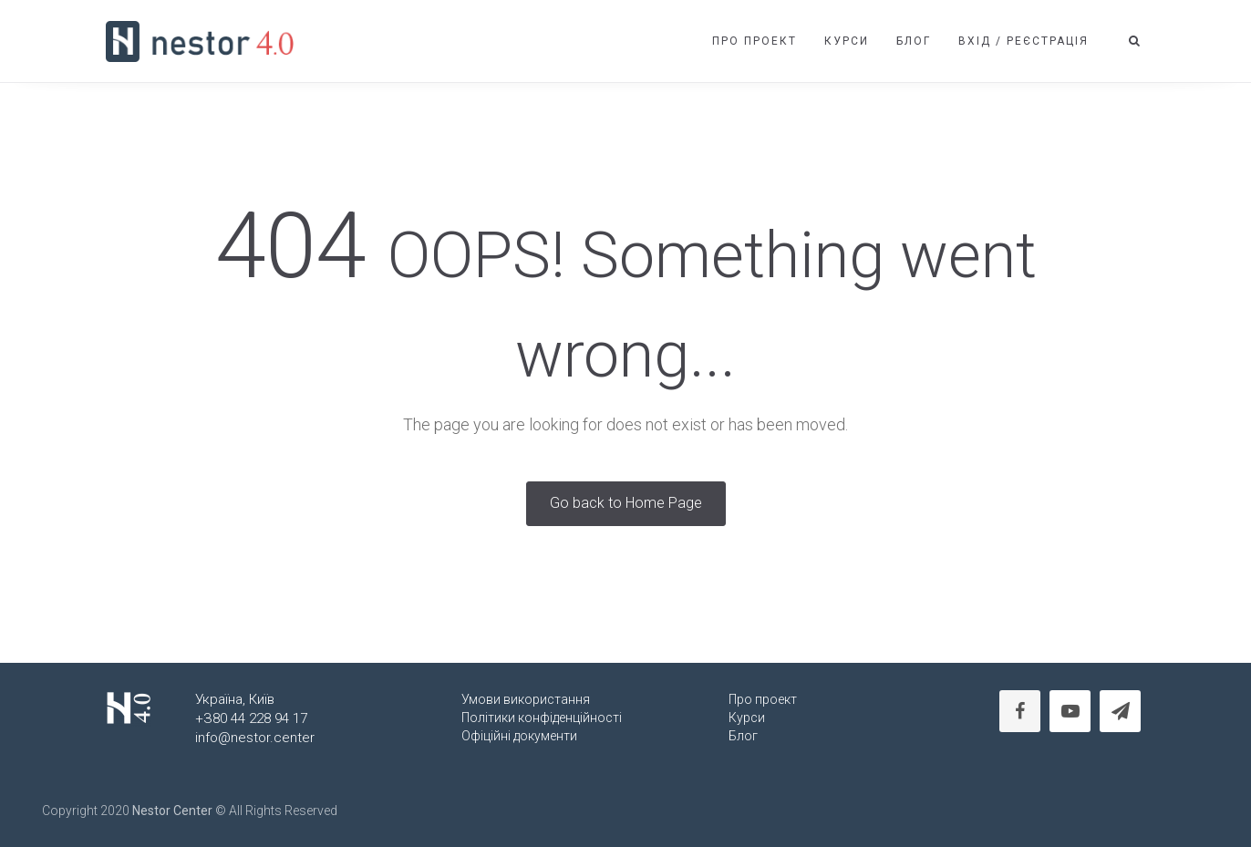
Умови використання (525, 699)
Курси (846, 41)
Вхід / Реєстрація (1023, 41)
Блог (913, 41)
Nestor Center (172, 810)
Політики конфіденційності (541, 717)
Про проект (754, 41)
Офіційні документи (519, 735)
